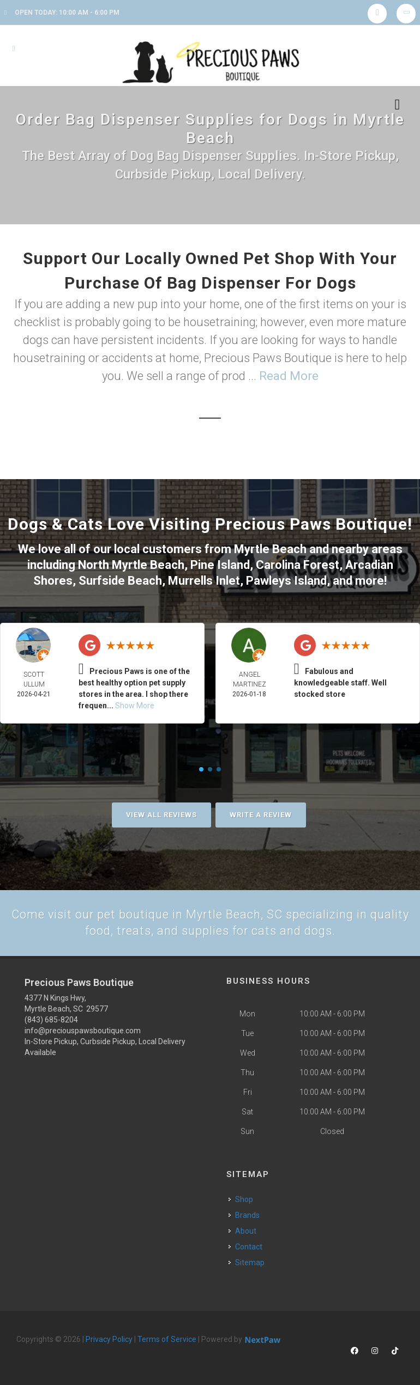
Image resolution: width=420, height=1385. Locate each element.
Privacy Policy (109, 1339)
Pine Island (220, 565)
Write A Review (261, 814)
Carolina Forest (297, 565)
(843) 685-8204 (51, 1019)
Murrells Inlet (204, 580)
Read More (289, 376)
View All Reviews (161, 814)
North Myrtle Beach (131, 565)
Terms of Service (166, 1339)
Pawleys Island (286, 580)
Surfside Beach (120, 580)
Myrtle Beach (270, 549)
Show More (134, 705)
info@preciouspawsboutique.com (83, 1030)
